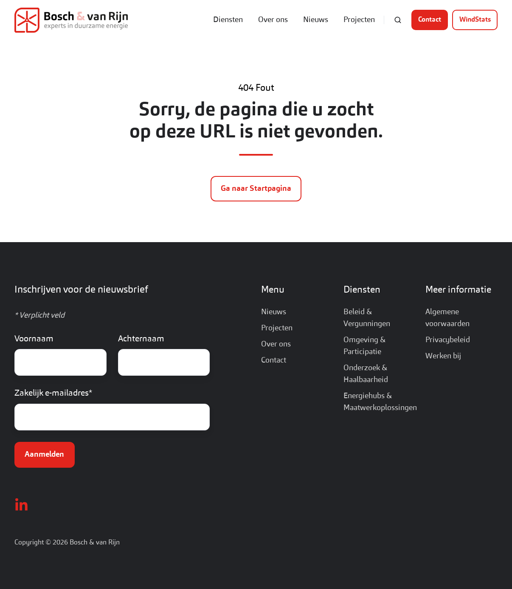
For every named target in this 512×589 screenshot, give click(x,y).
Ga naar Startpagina (256, 189)
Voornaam (33, 339)
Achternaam (141, 339)
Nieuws (315, 20)
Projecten (359, 20)
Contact (429, 20)
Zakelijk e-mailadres (53, 393)
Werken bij (443, 356)
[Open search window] (398, 20)
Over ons (273, 20)
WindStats (475, 20)
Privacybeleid (447, 340)
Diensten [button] (228, 20)
